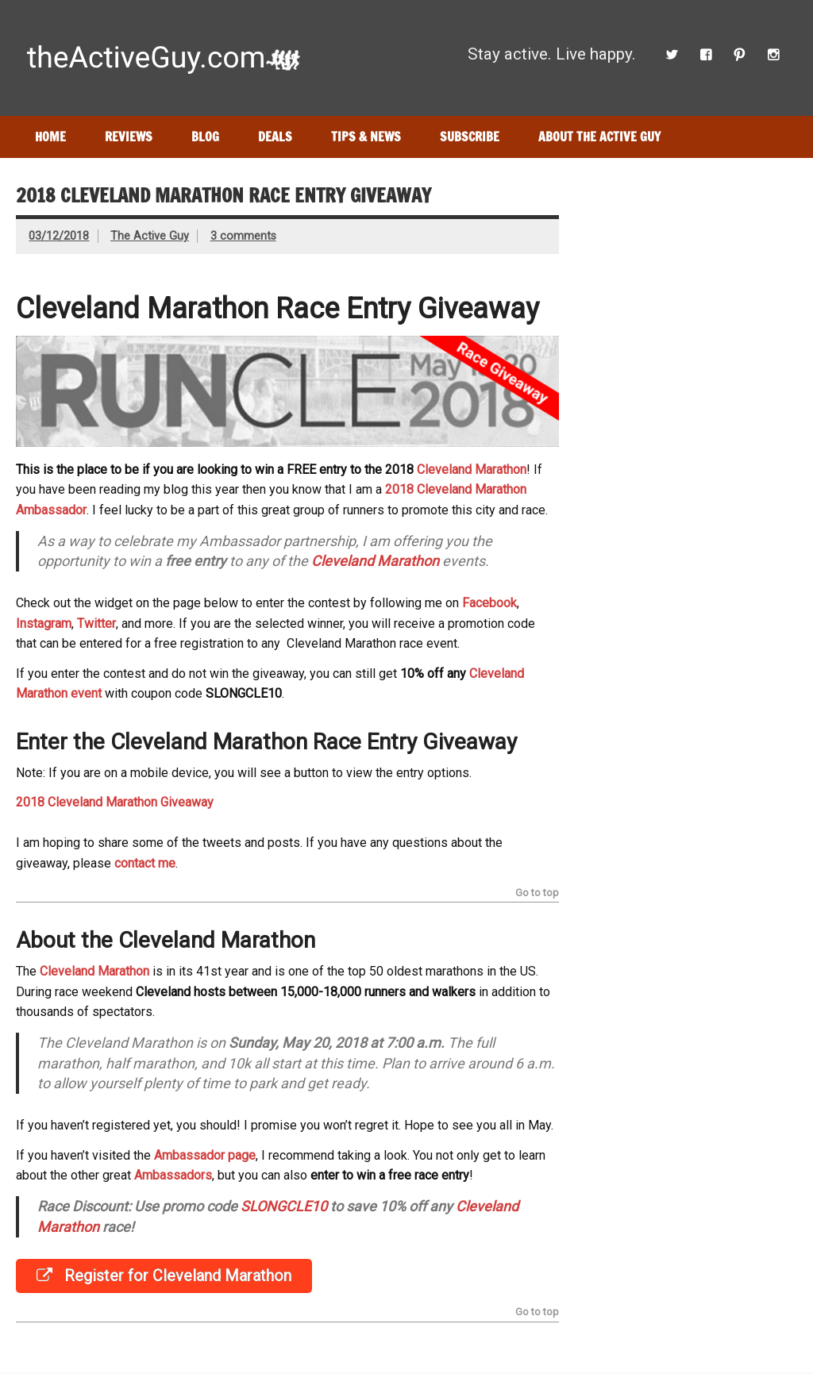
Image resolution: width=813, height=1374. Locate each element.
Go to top (537, 893)
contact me (144, 863)
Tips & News (366, 136)
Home (50, 136)
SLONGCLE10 (284, 1206)
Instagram (43, 623)
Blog (205, 136)
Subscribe (469, 136)
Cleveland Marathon (471, 469)
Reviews (128, 136)
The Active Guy (149, 236)
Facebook (489, 602)
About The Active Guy (599, 136)
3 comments (243, 236)
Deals (275, 136)
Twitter (96, 623)
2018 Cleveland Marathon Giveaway (115, 802)
